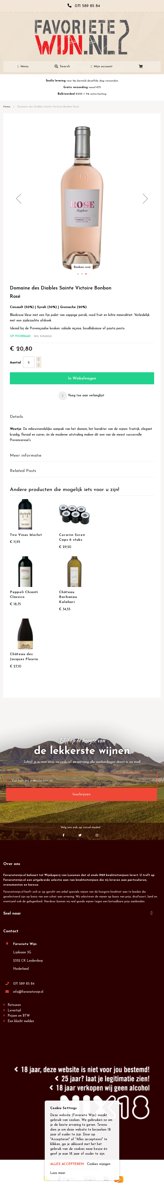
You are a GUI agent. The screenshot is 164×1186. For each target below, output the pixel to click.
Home (6, 106)
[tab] (82, 417)
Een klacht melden (21, 1021)
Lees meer (57, 1173)
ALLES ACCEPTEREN (67, 1164)
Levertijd (14, 1010)
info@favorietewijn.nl (28, 992)
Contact (10, 931)
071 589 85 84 (23, 984)
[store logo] (82, 37)
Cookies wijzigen (98, 1164)
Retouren (14, 1005)
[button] (18, 198)
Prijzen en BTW (19, 1016)
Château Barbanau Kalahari (68, 597)
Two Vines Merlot (26, 535)
